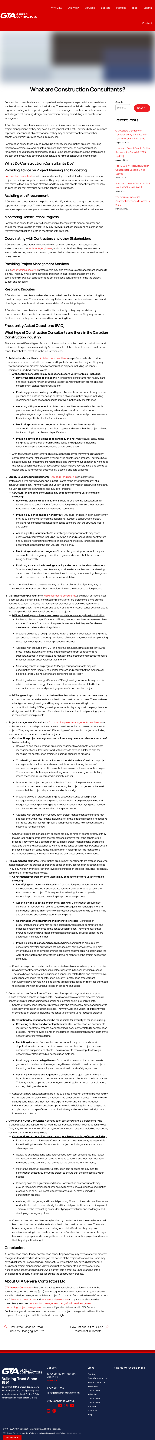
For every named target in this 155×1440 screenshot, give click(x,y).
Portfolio (121, 7)
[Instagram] (65, 1404)
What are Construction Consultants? (77, 89)
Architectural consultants (53, 358)
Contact (147, 23)
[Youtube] (71, 1404)
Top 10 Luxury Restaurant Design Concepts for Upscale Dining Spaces (132, 169)
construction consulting (24, 270)
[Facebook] (48, 1404)
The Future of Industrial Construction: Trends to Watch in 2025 (132, 201)
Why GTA (56, 7)
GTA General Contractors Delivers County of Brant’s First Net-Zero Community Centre (131, 134)
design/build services (71, 1303)
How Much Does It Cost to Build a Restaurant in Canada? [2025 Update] (132, 152)
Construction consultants (19, 176)
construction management (44, 1303)
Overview (73, 7)
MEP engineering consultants (60, 595)
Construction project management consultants (75, 722)
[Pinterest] (54, 1409)
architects (34, 248)
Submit (148, 7)
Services (90, 7)
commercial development (55, 1299)
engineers (46, 248)
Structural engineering (63, 476)
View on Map (52, 1380)
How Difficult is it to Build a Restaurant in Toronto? (86, 1329)
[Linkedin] (59, 1404)
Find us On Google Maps (129, 1367)
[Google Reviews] (48, 1409)
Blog (135, 7)
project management (30, 1307)
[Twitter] (54, 1404)
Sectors (105, 7)
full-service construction (22, 1299)
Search (119, 102)
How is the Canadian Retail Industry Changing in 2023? (27, 1329)
